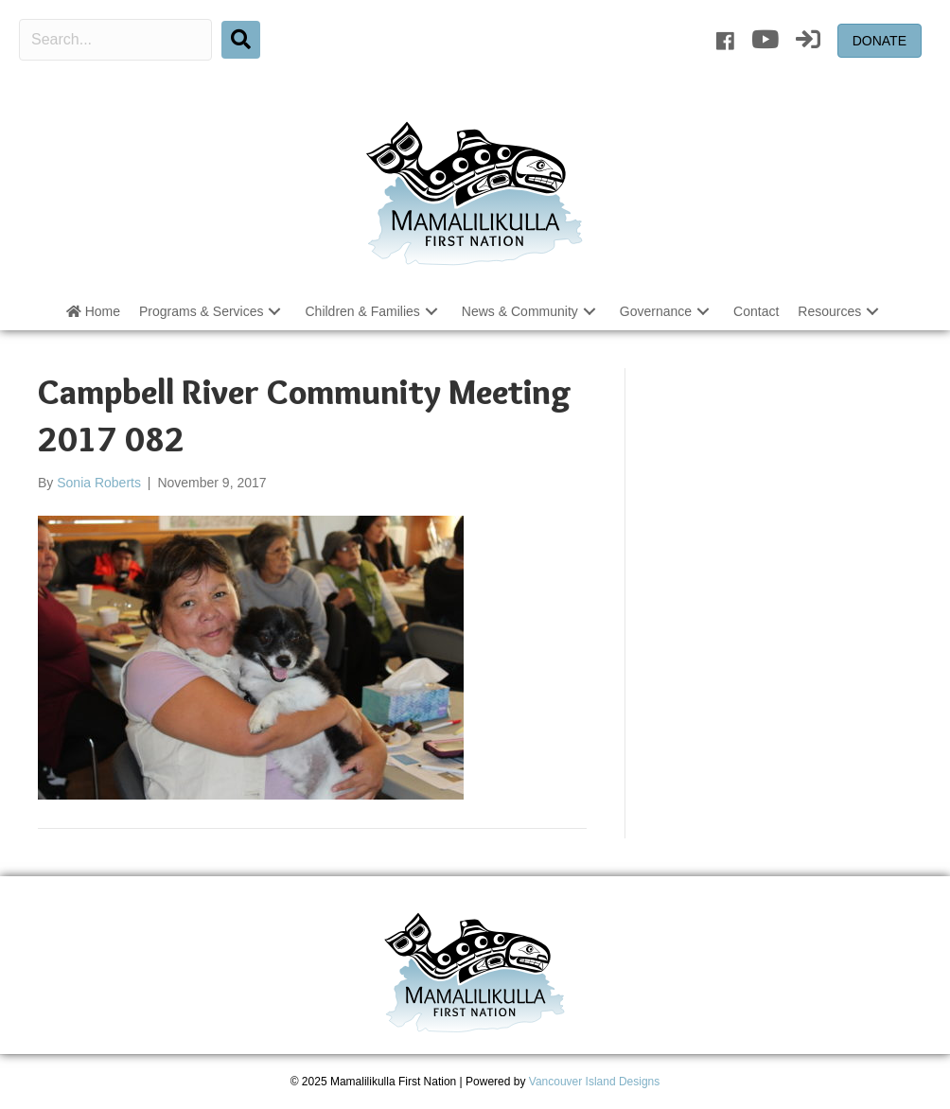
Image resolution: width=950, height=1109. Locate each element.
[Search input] (115, 40)
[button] (274, 311)
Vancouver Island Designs (594, 1081)
